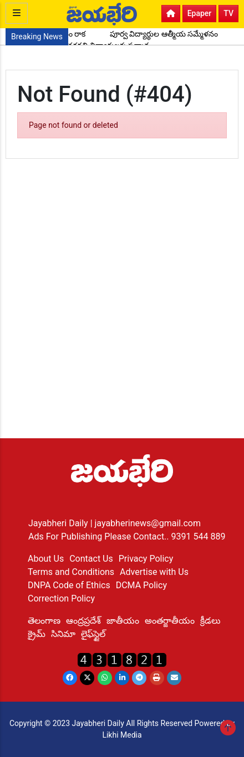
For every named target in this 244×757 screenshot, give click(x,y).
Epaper (199, 13)
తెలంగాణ (44, 620)
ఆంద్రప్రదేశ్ (83, 620)
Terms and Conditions (71, 572)
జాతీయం (122, 620)
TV (228, 13)
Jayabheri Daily (59, 523)
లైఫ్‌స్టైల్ (93, 634)
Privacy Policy (146, 558)
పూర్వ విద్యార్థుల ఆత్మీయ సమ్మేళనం (164, 33)
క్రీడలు (210, 620)
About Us (46, 558)
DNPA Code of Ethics (69, 585)
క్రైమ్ (36, 634)
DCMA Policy (141, 585)
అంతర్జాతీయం (170, 620)
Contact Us (91, 558)
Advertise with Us (154, 572)
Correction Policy (61, 598)
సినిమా (63, 634)
